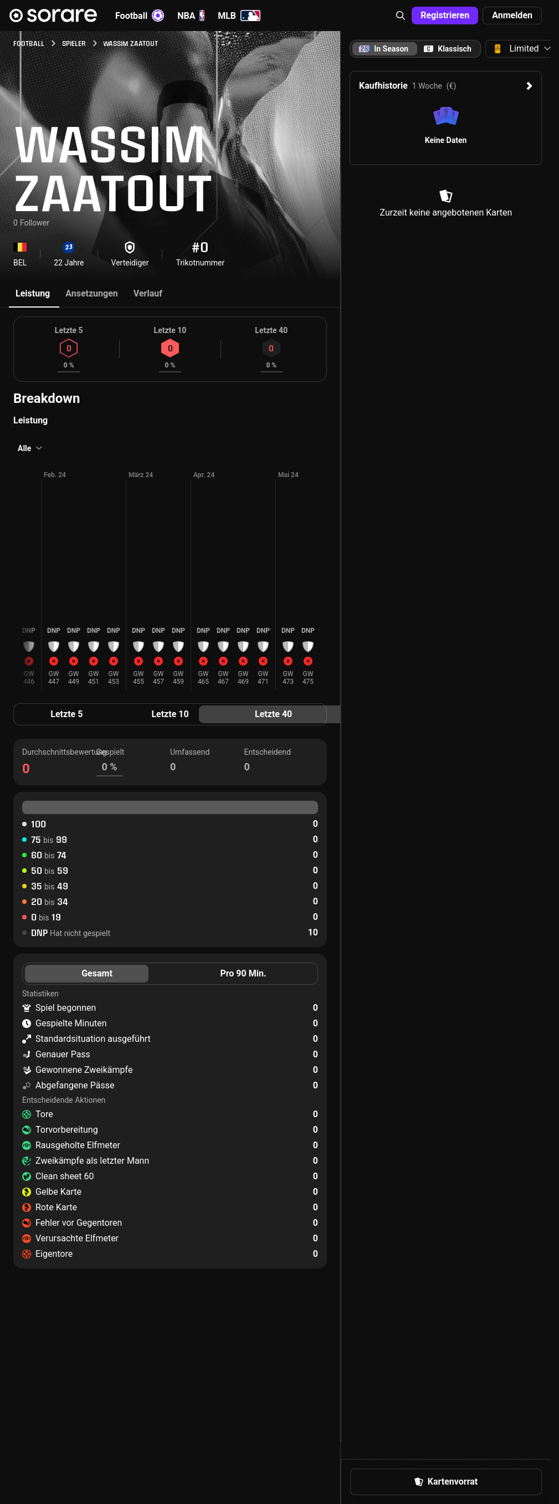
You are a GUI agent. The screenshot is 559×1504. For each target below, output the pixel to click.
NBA (190, 15)
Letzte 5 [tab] (66, 714)
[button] (400, 15)
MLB (239, 15)
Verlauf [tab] (148, 293)
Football (139, 15)
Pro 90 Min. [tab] (243, 973)
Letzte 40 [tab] (273, 714)
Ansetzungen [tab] (91, 293)
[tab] (447, 49)
